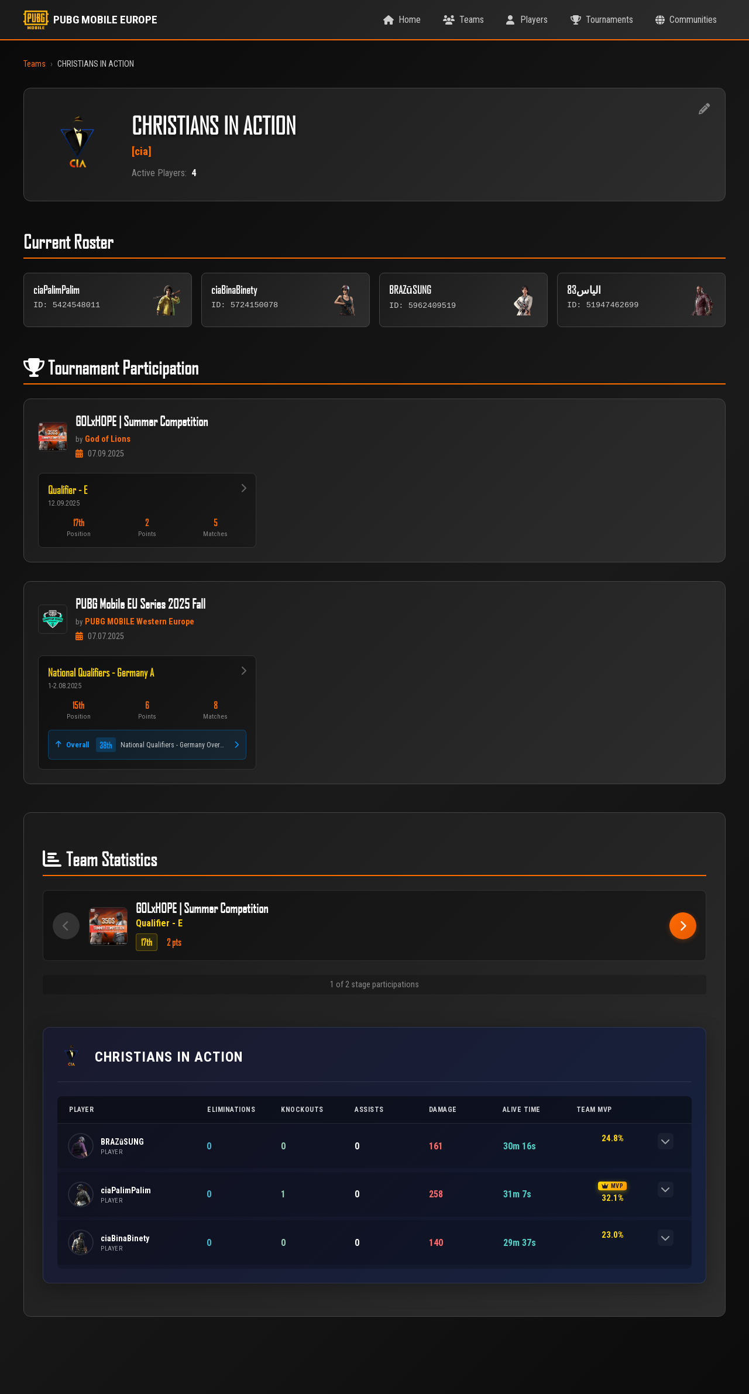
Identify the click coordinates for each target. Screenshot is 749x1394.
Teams (34, 64)
